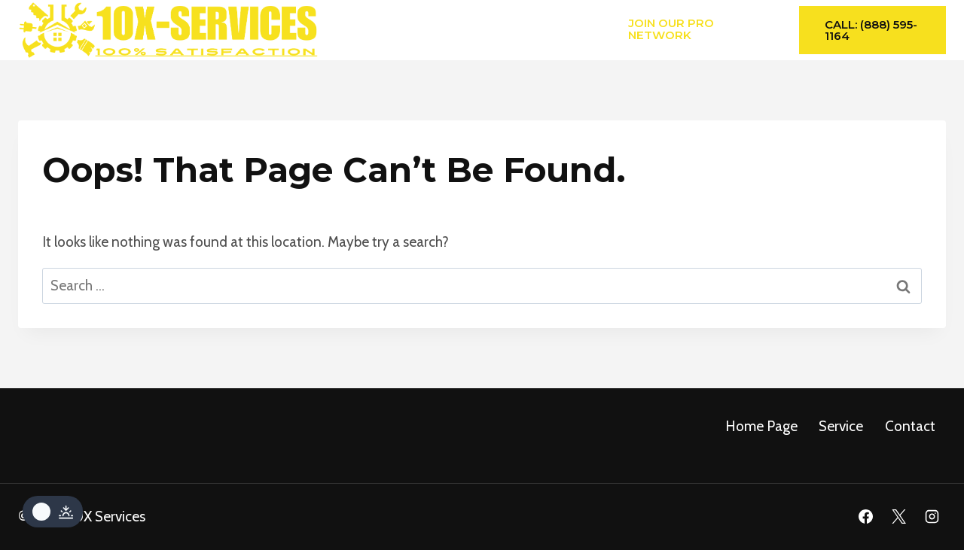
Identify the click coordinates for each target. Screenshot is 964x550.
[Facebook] (866, 517)
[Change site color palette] (53, 511)
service (841, 426)
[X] (898, 517)
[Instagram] (931, 517)
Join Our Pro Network (671, 28)
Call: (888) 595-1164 (871, 30)
